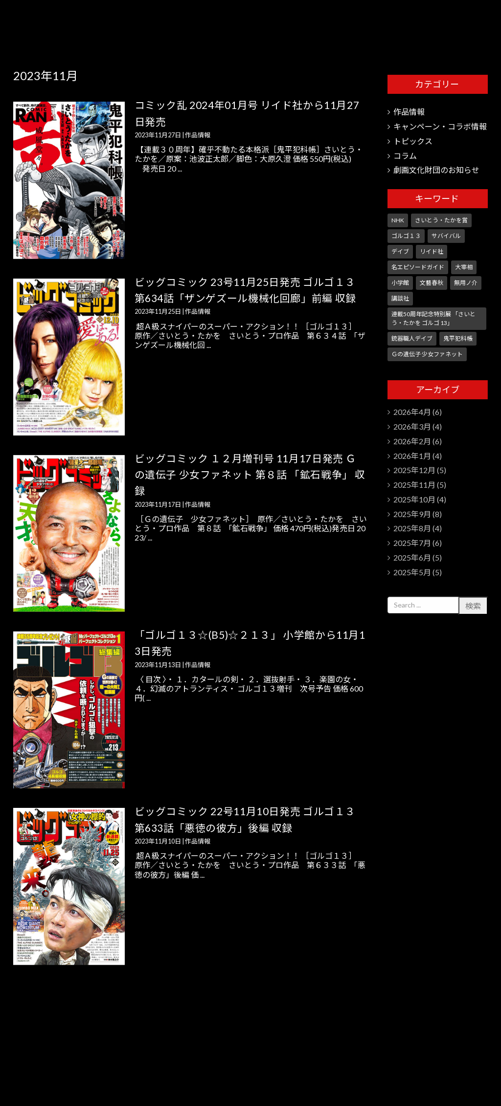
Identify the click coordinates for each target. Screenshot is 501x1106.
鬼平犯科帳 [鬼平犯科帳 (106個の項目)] (458, 338)
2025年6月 (412, 557)
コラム (405, 155)
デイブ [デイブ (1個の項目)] (400, 251)
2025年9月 (412, 514)
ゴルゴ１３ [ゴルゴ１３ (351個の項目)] (406, 235)
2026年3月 (412, 426)
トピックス (413, 141)
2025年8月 (412, 528)
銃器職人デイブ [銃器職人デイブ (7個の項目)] (412, 338)
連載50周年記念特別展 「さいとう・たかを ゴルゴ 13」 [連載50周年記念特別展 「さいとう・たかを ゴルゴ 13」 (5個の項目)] (433, 318)
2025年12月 (414, 470)
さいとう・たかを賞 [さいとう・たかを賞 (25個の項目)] (441, 220)
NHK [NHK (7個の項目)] (397, 220)
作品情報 (197, 135)
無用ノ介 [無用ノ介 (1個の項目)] (466, 282)
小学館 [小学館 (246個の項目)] (400, 282)
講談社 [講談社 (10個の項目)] (400, 298)
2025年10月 (414, 499)
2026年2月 (412, 441)
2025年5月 (412, 572)
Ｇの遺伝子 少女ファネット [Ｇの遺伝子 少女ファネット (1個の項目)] (427, 354)
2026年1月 (412, 455)
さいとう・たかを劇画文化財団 (439, 25)
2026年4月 (412, 411)
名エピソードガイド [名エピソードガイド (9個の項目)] (417, 267)
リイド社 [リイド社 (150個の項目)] (431, 251)
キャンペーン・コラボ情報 (440, 126)
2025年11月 (414, 484)
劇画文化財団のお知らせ (436, 169)
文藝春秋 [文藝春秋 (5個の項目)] (431, 282)
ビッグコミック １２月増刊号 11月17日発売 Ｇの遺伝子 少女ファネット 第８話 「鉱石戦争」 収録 (250, 474)
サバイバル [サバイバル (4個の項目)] (446, 235)
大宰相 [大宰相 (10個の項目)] (464, 267)
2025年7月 (412, 542)
